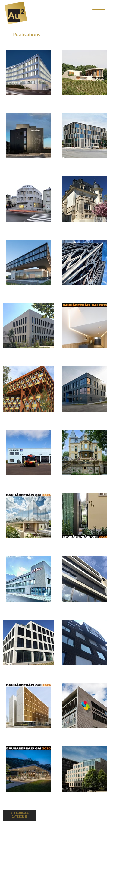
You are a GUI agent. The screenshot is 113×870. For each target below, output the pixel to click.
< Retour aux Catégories (19, 815)
